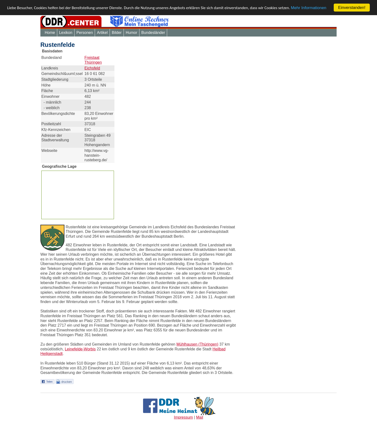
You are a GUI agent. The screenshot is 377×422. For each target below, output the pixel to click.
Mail (199, 417)
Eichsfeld (92, 68)
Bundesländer (153, 33)
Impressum (183, 417)
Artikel (102, 33)
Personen (84, 33)
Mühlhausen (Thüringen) (197, 344)
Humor (131, 33)
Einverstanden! (351, 7)
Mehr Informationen (308, 8)
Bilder (117, 33)
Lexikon (65, 33)
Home (50, 33)
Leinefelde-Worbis (80, 349)
